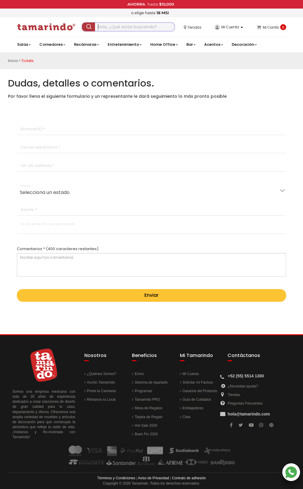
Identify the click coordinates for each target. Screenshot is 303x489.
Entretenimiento (124, 45)
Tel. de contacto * (37, 165)
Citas (187, 417)
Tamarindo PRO (147, 399)
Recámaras (86, 45)
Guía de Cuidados (197, 399)
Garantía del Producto (200, 391)
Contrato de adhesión (189, 478)
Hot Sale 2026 (146, 425)
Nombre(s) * (33, 129)
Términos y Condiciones (116, 478)
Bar (190, 45)
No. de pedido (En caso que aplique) (48, 224)
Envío (139, 374)
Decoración (244, 45)
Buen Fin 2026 (146, 434)
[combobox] (128, 26)
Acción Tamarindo (101, 382)
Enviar (151, 295)
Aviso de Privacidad (153, 478)
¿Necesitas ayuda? (243, 386)
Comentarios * (58, 249)
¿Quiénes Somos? (101, 374)
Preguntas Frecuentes (245, 403)
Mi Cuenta (191, 374)
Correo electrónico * (40, 147)
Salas (23, 45)
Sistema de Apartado (151, 382)
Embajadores (193, 408)
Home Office (164, 45)
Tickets (27, 60)
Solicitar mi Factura (198, 382)
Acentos (213, 45)
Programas (143, 391)
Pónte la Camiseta (101, 391)
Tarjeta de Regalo (148, 417)
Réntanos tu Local (101, 399)
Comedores (52, 45)
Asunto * (29, 209)
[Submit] (88, 26)
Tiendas (234, 395)
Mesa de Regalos (148, 408)
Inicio (13, 60)
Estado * (27, 186)
